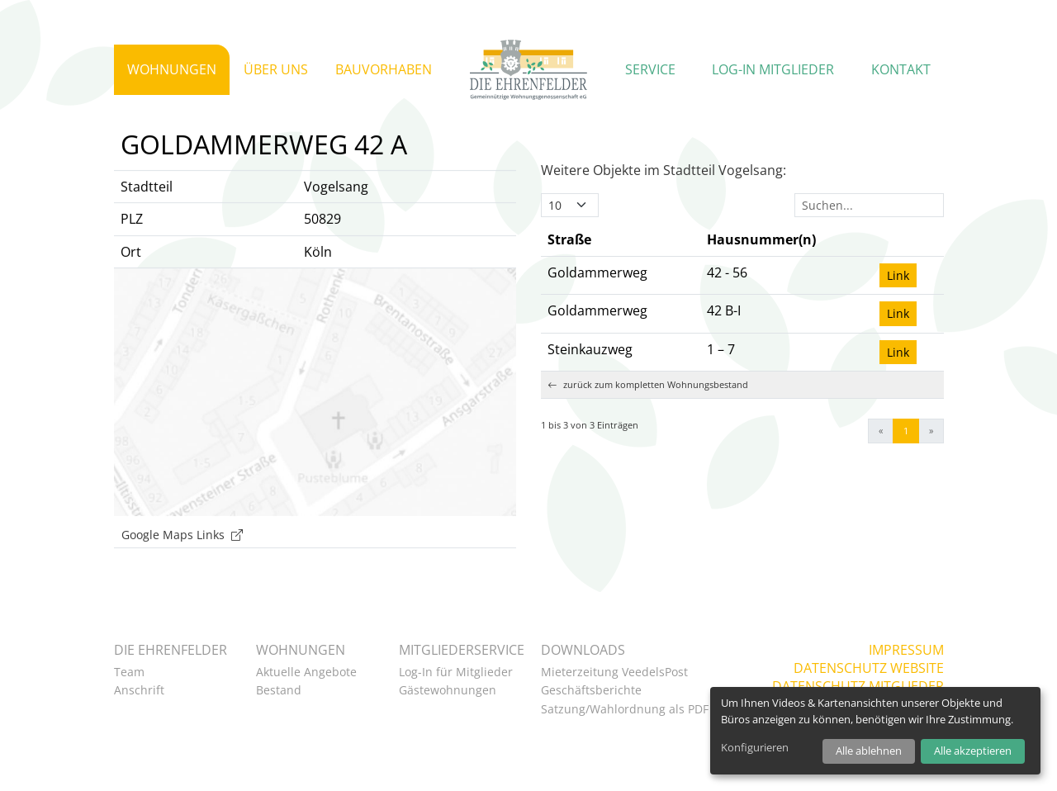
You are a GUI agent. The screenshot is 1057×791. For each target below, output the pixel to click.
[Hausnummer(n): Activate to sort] (786, 265)
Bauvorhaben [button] (383, 69)
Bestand (278, 690)
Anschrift (139, 690)
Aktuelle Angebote (306, 672)
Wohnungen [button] (171, 69)
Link (898, 300)
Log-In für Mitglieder (456, 672)
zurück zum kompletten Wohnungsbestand (647, 410)
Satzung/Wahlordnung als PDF (625, 709)
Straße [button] (569, 264)
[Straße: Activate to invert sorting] (620, 265)
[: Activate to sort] (908, 265)
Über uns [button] (276, 69)
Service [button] (650, 69)
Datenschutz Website (869, 668)
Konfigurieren (755, 747)
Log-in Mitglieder (773, 69)
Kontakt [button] (901, 69)
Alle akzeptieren (973, 750)
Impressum (906, 650)
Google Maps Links (182, 559)
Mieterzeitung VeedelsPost (614, 672)
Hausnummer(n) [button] (761, 264)
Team (129, 672)
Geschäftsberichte (591, 690)
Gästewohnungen (447, 690)
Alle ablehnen (869, 750)
